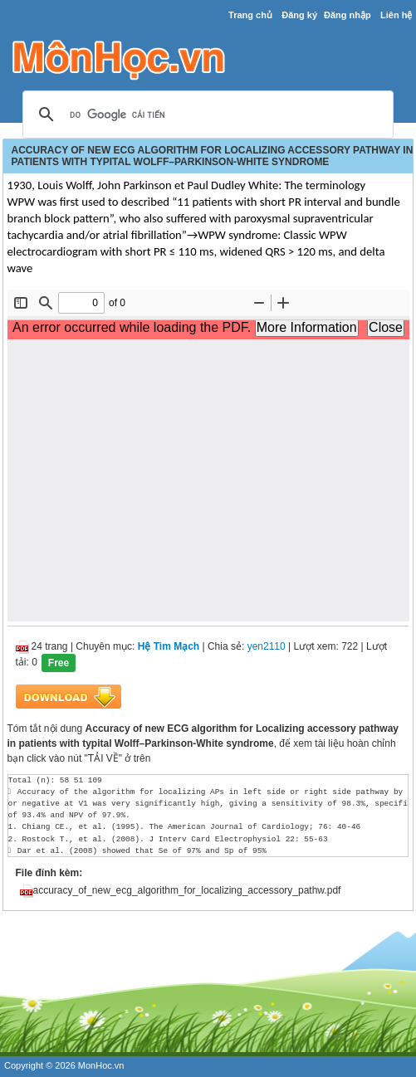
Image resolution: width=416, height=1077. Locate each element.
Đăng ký (299, 15)
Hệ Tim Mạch (168, 646)
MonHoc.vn (101, 1065)
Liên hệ (396, 15)
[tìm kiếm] (206, 115)
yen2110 (266, 646)
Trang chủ (250, 15)
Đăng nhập (347, 15)
